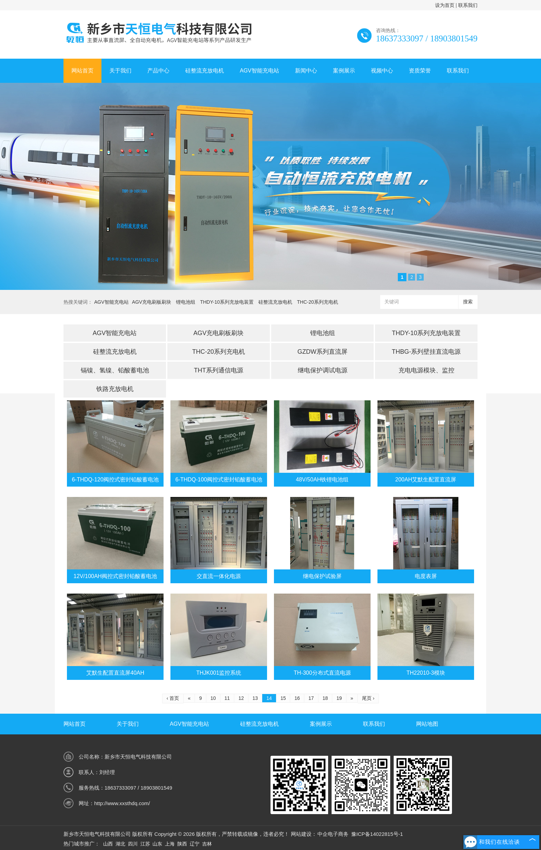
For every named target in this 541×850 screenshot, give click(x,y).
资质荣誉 (420, 71)
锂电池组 (185, 302)
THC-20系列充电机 (317, 302)
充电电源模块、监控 (426, 370)
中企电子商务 (332, 834)
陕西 (182, 844)
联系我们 (468, 5)
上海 (170, 844)
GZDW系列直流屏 (322, 351)
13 (255, 698)
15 (283, 698)
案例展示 (344, 71)
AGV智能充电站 (259, 71)
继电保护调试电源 (322, 370)
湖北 (120, 844)
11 (227, 698)
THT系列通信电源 (218, 370)
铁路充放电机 (115, 388)
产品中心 (158, 71)
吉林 (207, 844)
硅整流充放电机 (204, 71)
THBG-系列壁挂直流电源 (426, 351)
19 (339, 698)
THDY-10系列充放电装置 (227, 302)
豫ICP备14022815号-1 (377, 834)
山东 (157, 844)
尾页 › (368, 698)
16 (297, 698)
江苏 (145, 844)
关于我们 (120, 71)
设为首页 (444, 5)
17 (311, 698)
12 (241, 698)
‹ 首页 (173, 698)
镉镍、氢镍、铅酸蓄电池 (115, 370)
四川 (133, 844)
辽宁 (194, 844)
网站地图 (427, 724)
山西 (108, 844)
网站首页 (82, 71)
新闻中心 (306, 71)
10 (213, 698)
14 (269, 698)
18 (325, 698)
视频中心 (382, 71)
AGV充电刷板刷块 (151, 302)
